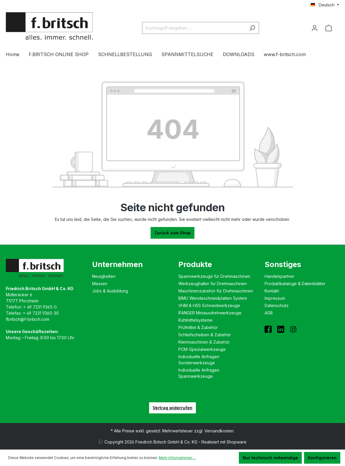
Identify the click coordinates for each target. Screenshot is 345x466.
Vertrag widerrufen (172, 407)
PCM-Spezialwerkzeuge (202, 349)
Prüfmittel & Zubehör (198, 327)
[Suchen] (252, 28)
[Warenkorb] (330, 28)
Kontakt (272, 290)
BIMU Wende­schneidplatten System (212, 298)
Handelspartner (279, 276)
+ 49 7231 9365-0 (40, 306)
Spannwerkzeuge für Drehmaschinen (214, 276)
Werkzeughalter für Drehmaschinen (212, 283)
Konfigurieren (322, 457)
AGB (269, 312)
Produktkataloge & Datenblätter (295, 283)
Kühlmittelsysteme (195, 320)
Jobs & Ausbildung (110, 290)
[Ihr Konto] (315, 28)
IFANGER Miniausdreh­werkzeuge (210, 312)
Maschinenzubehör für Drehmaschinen (215, 290)
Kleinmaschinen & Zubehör (204, 341)
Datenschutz (277, 305)
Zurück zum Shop (172, 232)
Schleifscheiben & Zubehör (204, 334)
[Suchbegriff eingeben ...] (194, 28)
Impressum (275, 298)
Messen (99, 283)
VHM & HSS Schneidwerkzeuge (209, 305)
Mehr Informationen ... (177, 457)
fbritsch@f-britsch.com (27, 319)
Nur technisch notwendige (270, 457)
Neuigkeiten (103, 276)
